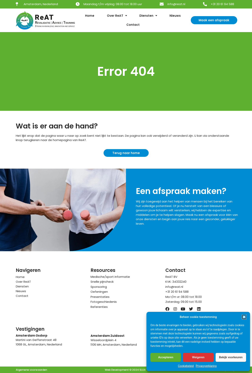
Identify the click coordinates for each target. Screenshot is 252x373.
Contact (133, 25)
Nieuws (175, 16)
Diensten (148, 15)
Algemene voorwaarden (31, 370)
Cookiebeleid (186, 365)
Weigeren (198, 357)
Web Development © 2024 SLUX (125, 370)
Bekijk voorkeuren (231, 357)
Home (89, 16)
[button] (244, 317)
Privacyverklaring (206, 365)
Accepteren (165, 357)
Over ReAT (117, 15)
